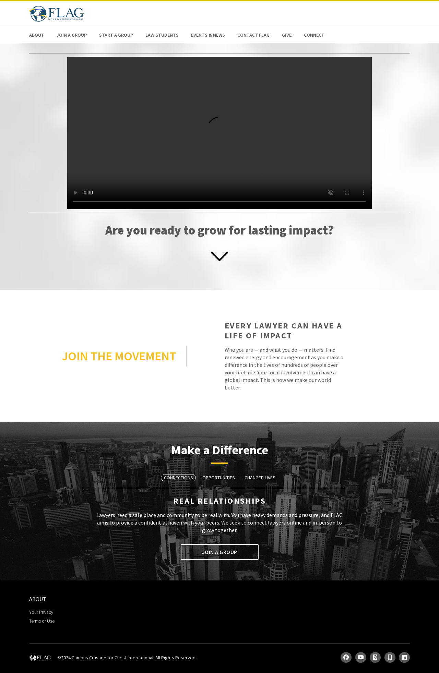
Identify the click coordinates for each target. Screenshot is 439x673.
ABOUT (36, 35)
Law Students (162, 35)
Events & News (208, 35)
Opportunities (218, 477)
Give (287, 35)
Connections (178, 477)
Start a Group (116, 35)
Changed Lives (260, 477)
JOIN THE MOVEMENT (119, 356)
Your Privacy (41, 612)
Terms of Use (42, 621)
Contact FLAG (253, 35)
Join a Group (72, 35)
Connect (314, 35)
